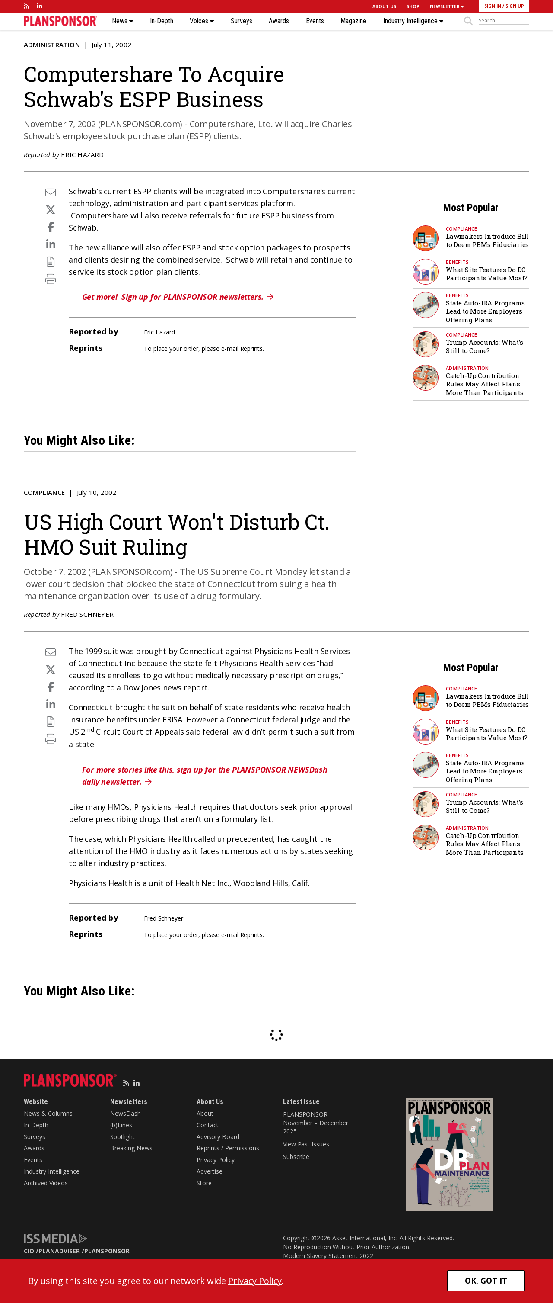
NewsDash (125, 1113)
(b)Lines (121, 1125)
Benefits (457, 262)
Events (315, 21)
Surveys (241, 21)
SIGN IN (492, 6)
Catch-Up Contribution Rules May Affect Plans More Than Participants (485, 384)
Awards (279, 21)
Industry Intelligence (413, 21)
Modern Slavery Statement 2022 (328, 1256)
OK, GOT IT (486, 1280)
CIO (29, 1251)
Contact (208, 1125)
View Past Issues (306, 1144)
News (122, 21)
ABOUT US (384, 6)
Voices (202, 21)
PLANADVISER (59, 1251)
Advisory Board (218, 1137)
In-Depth (161, 21)
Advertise (209, 1171)
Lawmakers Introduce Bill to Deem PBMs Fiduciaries (487, 240)
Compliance (461, 228)
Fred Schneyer (87, 614)
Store (204, 1183)
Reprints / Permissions (228, 1148)
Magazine (353, 21)
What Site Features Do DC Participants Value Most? (487, 273)
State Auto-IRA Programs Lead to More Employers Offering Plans (485, 311)
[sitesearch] (504, 21)
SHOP (413, 6)
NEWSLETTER (447, 6)
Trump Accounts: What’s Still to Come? (484, 346)
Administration (52, 44)
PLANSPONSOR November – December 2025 (315, 1122)
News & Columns (48, 1113)
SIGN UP (514, 6)
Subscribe (296, 1156)
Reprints (251, 348)
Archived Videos (46, 1183)
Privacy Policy (216, 1159)
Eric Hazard (82, 154)
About (205, 1113)
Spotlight (122, 1137)
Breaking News (131, 1148)
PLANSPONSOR (107, 1251)
